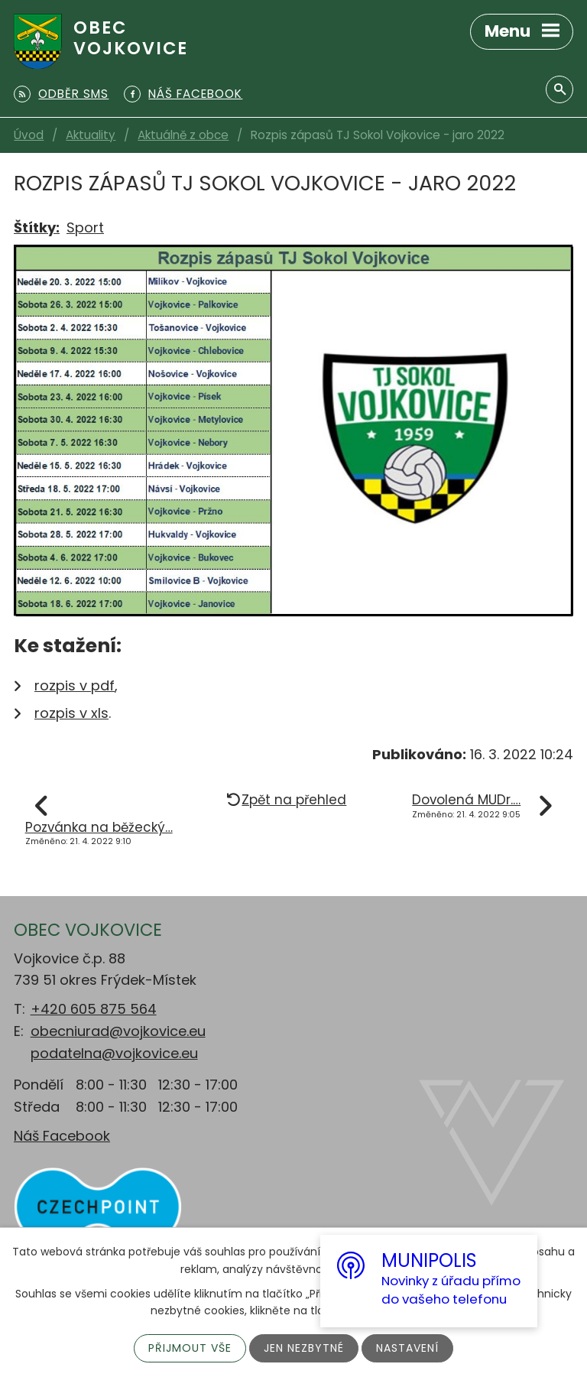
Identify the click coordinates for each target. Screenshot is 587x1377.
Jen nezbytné (304, 1348)
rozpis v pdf (74, 685)
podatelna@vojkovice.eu (114, 1053)
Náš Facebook (62, 1135)
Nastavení (407, 1348)
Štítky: (37, 227)
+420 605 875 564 (94, 1008)
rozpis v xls (71, 713)
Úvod (29, 135)
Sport (85, 227)
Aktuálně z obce (183, 135)
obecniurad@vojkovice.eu (118, 1031)
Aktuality (90, 135)
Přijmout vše (190, 1348)
